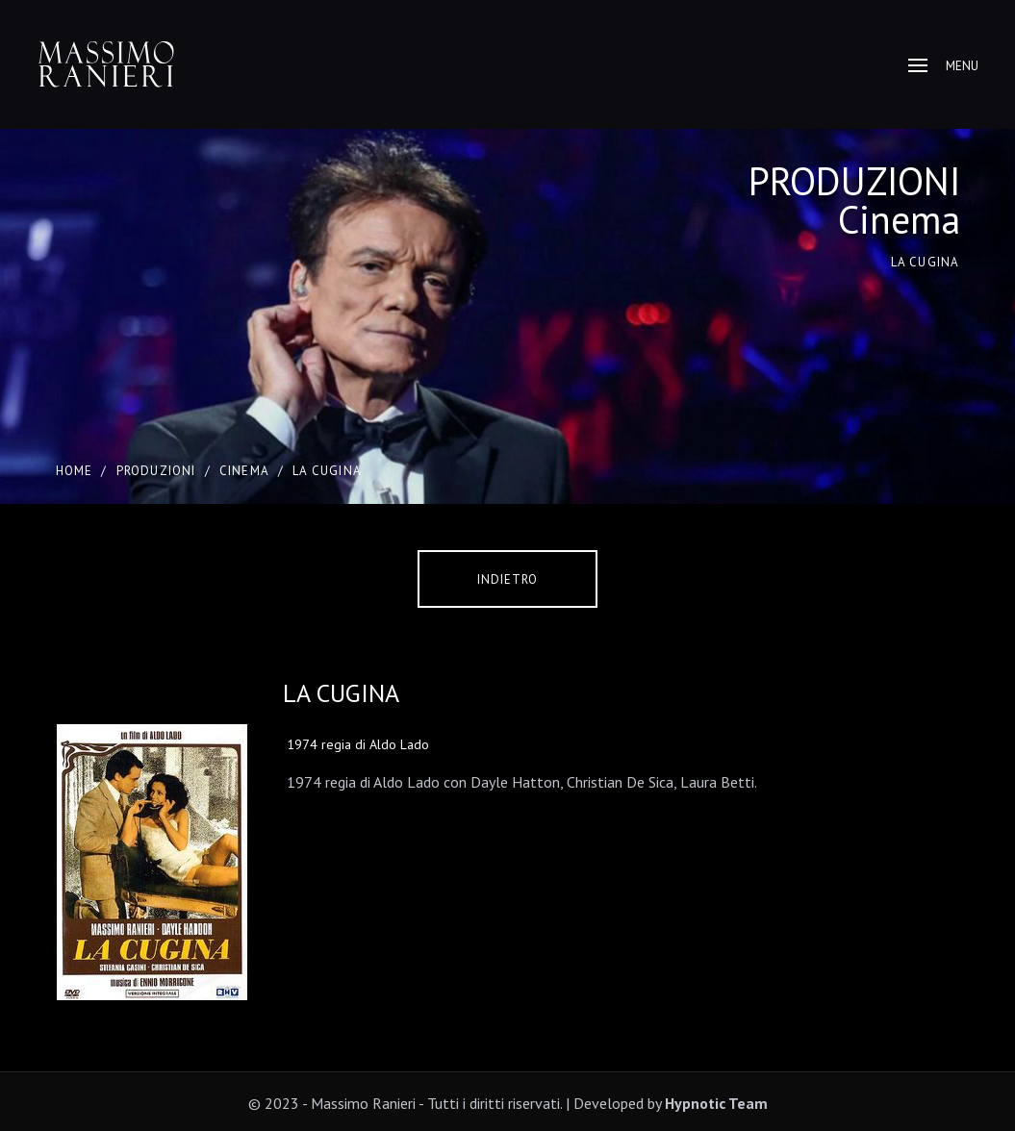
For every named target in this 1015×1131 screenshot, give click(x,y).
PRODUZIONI (156, 471)
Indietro (507, 579)
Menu (943, 66)
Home (74, 471)
